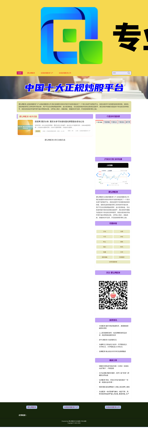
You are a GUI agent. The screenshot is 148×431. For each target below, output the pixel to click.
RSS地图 (77, 421)
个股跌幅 (107, 122)
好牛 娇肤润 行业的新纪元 (108, 340)
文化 (104, 231)
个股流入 (114, 122)
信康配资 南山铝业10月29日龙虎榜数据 (112, 351)
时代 (121, 247)
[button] (97, 175)
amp (121, 236)
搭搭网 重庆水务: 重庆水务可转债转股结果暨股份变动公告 (59, 121)
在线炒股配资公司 (65, 73)
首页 (19, 73)
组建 (104, 252)
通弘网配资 (31, 73)
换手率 (128, 122)
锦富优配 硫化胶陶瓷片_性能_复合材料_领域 (114, 387)
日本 (121, 252)
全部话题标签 (113, 262)
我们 (104, 247)
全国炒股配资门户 (47, 73)
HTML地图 (83, 421)
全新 (121, 231)
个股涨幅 (99, 122)
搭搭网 (38, 131)
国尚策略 (104, 257)
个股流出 (121, 122)
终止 (104, 241)
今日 (104, 236)
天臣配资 (121, 257)
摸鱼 (121, 241)
